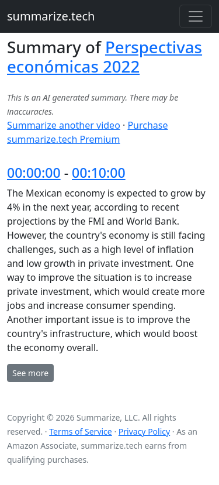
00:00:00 (34, 172)
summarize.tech (51, 16)
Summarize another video (63, 125)
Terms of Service (80, 431)
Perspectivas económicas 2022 (104, 56)
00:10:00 (99, 172)
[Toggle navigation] (195, 16)
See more (30, 373)
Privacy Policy (144, 431)
